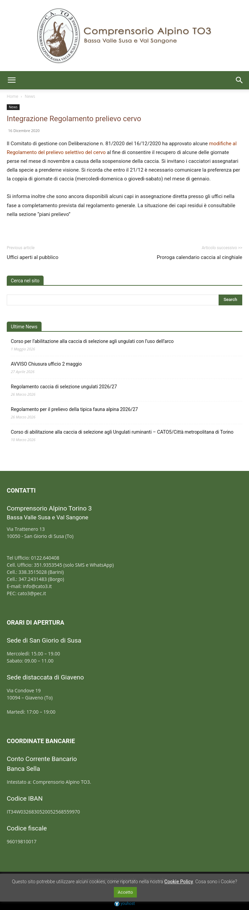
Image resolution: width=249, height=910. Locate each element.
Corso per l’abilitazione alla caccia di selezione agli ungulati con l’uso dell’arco (92, 341)
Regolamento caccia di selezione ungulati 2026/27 (64, 386)
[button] (11, 80)
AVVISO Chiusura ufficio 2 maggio (46, 364)
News (30, 96)
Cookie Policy (178, 881)
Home (12, 96)
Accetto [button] (125, 892)
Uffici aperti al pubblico (32, 257)
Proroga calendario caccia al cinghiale (199, 257)
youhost (124, 903)
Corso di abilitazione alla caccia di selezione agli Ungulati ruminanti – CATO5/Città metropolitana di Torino (122, 432)
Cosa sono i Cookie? (216, 881)
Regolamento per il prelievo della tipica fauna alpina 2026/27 (74, 409)
